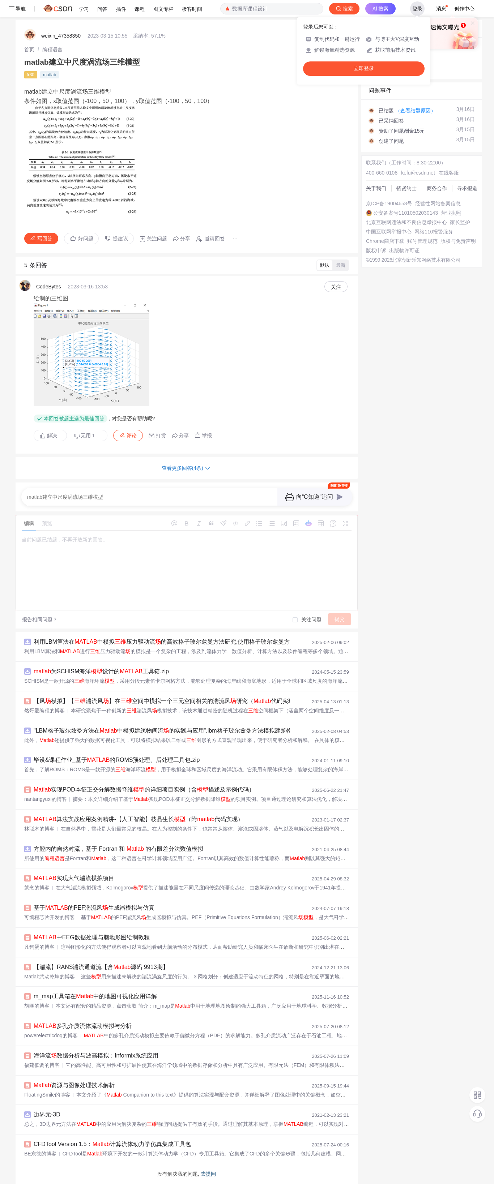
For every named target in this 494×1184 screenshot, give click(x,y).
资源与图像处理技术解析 (74, 1085)
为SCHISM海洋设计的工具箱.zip (101, 671)
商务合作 (437, 188)
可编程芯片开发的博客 (49, 917)
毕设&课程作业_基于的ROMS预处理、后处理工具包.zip (117, 760)
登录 (417, 9)
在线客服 (449, 173)
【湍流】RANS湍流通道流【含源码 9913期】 (101, 967)
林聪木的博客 (39, 829)
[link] (29, 49)
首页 (29, 49)
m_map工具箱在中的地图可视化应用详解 (95, 996)
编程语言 (52, 49)
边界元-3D (47, 1114)
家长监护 (460, 222)
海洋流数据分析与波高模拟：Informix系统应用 (96, 1055)
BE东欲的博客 (40, 1154)
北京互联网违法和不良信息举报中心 (406, 222)
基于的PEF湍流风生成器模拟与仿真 (94, 908)
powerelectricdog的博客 (51, 1035)
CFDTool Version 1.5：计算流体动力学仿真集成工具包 (112, 1144)
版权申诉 (376, 250)
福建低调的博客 (42, 1065)
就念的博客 (37, 888)
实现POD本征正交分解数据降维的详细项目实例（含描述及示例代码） (144, 789)
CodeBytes (48, 286)
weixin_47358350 (61, 36)
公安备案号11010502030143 (405, 213)
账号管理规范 (422, 241)
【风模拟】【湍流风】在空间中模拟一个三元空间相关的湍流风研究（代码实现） (167, 701)
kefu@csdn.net (418, 173)
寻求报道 (467, 188)
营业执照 (451, 213)
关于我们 (376, 188)
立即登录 (364, 68)
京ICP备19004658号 (389, 203)
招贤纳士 (406, 188)
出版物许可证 (404, 250)
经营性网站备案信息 (438, 203)
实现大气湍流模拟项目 (74, 878)
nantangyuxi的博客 (45, 799)
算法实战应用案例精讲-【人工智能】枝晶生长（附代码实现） (138, 819)
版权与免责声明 (458, 241)
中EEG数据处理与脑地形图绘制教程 (92, 937)
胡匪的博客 (37, 1006)
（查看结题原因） (415, 110)
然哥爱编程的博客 (44, 710)
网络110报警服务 (433, 232)
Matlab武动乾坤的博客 (49, 976)
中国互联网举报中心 (389, 232)
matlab (49, 74)
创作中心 (464, 9)
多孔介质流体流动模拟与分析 (83, 1026)
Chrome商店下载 (385, 241)
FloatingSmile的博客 (47, 1095)
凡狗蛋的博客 (39, 947)
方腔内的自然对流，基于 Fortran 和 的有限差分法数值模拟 (118, 849)
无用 (84, 436)
